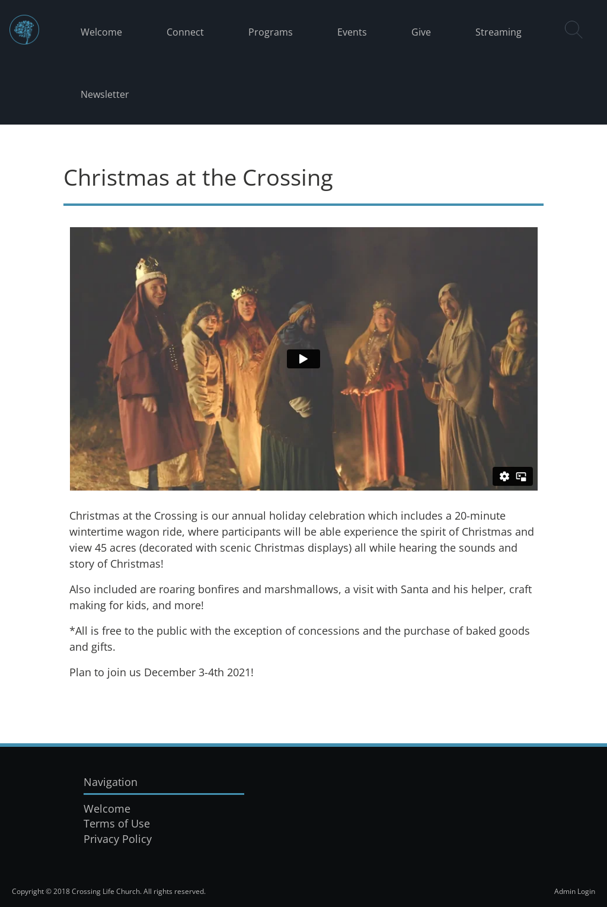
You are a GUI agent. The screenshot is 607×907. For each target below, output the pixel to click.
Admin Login (574, 891)
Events (352, 32)
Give (421, 32)
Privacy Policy (118, 839)
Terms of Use (117, 823)
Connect (185, 32)
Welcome (101, 32)
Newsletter (105, 94)
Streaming (498, 32)
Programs (270, 32)
